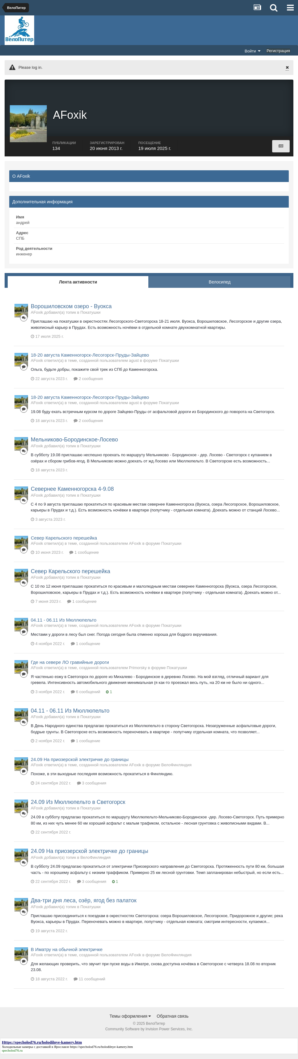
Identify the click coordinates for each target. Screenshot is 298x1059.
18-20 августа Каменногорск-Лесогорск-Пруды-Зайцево (90, 360)
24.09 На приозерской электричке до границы (80, 764)
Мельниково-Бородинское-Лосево (74, 445)
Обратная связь (172, 1021)
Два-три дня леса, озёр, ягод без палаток (84, 905)
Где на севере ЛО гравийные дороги (70, 667)
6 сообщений (85, 696)
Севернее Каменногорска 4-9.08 (72, 494)
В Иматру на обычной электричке (67, 954)
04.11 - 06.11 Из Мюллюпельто (63, 624)
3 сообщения (91, 788)
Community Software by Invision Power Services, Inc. (149, 1034)
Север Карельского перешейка (64, 542)
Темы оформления (130, 1021)
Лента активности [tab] (78, 286)
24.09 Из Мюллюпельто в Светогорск (78, 807)
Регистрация (278, 50)
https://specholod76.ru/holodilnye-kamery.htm (101, 1051)
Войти (253, 51)
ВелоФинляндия (176, 770)
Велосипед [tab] (220, 286)
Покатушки (90, 317)
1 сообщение (84, 557)
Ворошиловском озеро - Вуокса (71, 311)
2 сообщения (88, 383)
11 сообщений (89, 984)
